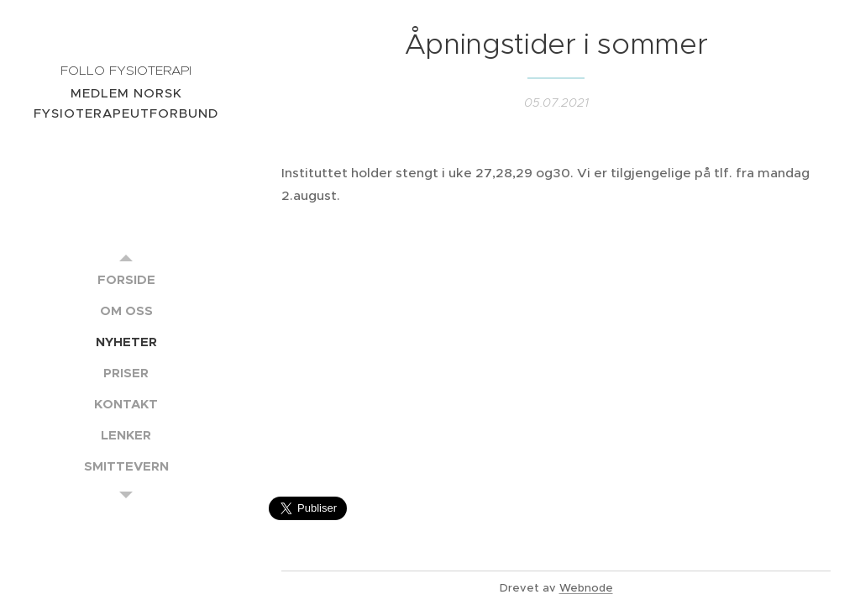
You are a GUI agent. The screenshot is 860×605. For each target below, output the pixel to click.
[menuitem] (126, 279)
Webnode (586, 588)
